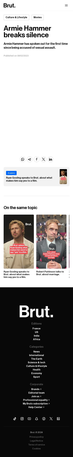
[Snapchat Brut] (37, 419)
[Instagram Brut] (22, 419)
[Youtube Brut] (29, 419)
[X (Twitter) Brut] (51, 419)
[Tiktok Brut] (15, 419)
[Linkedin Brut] (58, 419)
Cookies (36, 449)
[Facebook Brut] (44, 419)
